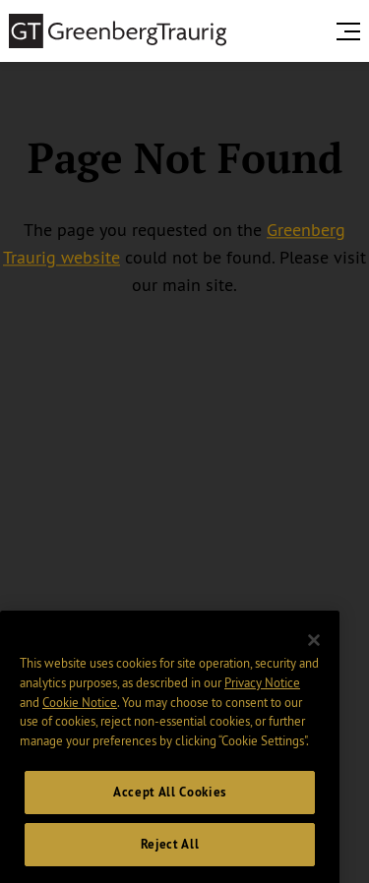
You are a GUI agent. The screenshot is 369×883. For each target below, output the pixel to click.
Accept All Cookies (169, 803)
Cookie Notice (79, 713)
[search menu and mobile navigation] (352, 31)
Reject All (170, 855)
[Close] (314, 652)
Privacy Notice (262, 694)
